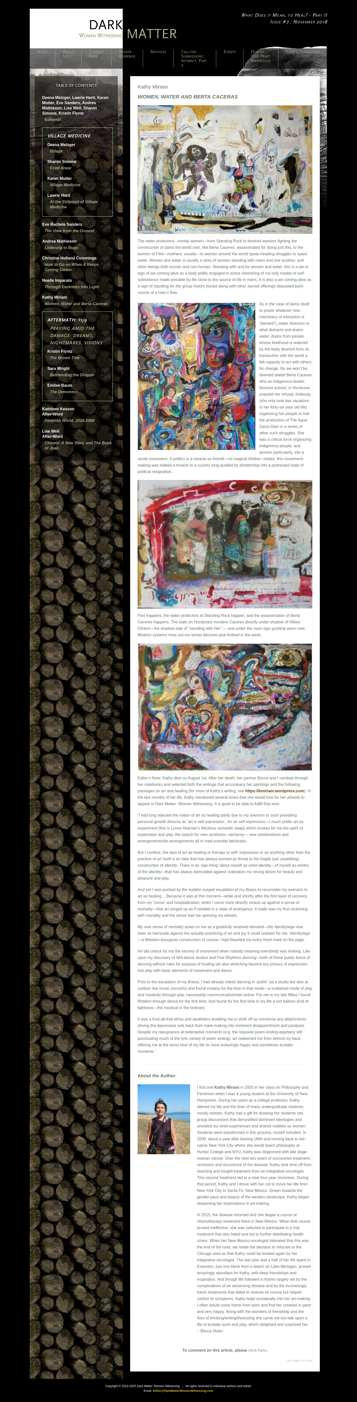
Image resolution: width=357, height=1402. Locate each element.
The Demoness (64, 392)
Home (42, 52)
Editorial (52, 120)
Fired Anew (60, 168)
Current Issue (96, 54)
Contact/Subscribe (303, 52)
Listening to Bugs (61, 248)
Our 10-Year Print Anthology (261, 56)
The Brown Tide (65, 358)
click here (257, 1350)
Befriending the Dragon (72, 375)
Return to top (299, 1360)
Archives (158, 52)
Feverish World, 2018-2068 (69, 420)
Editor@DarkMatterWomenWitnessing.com (183, 1391)
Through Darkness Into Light (72, 287)
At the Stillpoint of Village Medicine (74, 204)
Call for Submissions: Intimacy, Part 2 (194, 58)
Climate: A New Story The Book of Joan (78, 445)
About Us (68, 54)
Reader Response (127, 54)
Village (56, 151)
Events (230, 52)
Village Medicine (65, 185)
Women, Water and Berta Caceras (76, 304)
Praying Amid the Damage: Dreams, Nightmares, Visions (76, 335)
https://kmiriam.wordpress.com (274, 791)
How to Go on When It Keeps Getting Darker (72, 267)
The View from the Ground (69, 231)
